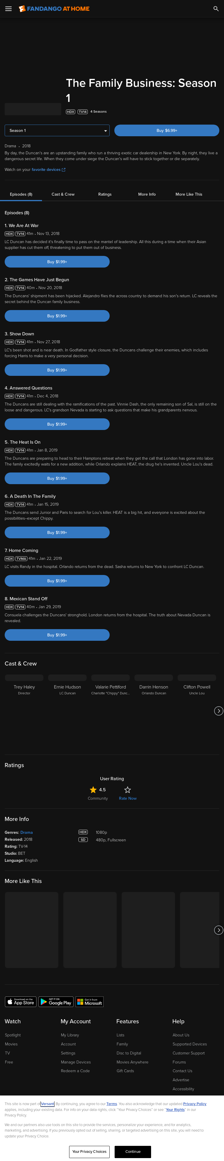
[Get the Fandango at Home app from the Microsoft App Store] (89, 1001)
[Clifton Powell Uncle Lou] (196, 711)
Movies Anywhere (132, 1062)
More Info (147, 194)
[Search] (216, 9)
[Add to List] (216, 112)
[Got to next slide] (218, 711)
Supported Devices (190, 1044)
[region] (112, 1128)
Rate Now (127, 798)
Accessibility (183, 1088)
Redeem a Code (75, 1070)
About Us (181, 1035)
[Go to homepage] (54, 9)
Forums (179, 1062)
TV (7, 1053)
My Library (70, 1035)
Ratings (105, 194)
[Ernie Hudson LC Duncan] (67, 711)
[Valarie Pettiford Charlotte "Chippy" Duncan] (110, 711)
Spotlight (13, 1035)
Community (98, 798)
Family (122, 1044)
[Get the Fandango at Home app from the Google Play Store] (56, 1001)
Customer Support (189, 1053)
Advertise (181, 1079)
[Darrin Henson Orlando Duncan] (153, 711)
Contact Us (182, 1070)
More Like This (189, 194)
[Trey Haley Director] (24, 711)
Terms (111, 1104)
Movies (11, 1044)
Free (9, 1062)
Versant (47, 1104)
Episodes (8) (21, 194)
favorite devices (48, 169)
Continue (133, 1151)
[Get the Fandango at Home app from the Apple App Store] (21, 1001)
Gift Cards (125, 1070)
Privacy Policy (194, 1104)
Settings (68, 1053)
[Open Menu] (8, 8)
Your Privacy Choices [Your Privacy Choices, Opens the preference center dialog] (89, 1151)
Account (68, 1044)
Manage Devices (76, 1062)
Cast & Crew (63, 194)
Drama (26, 832)
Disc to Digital (129, 1053)
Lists (120, 1035)
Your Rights (175, 1109)
